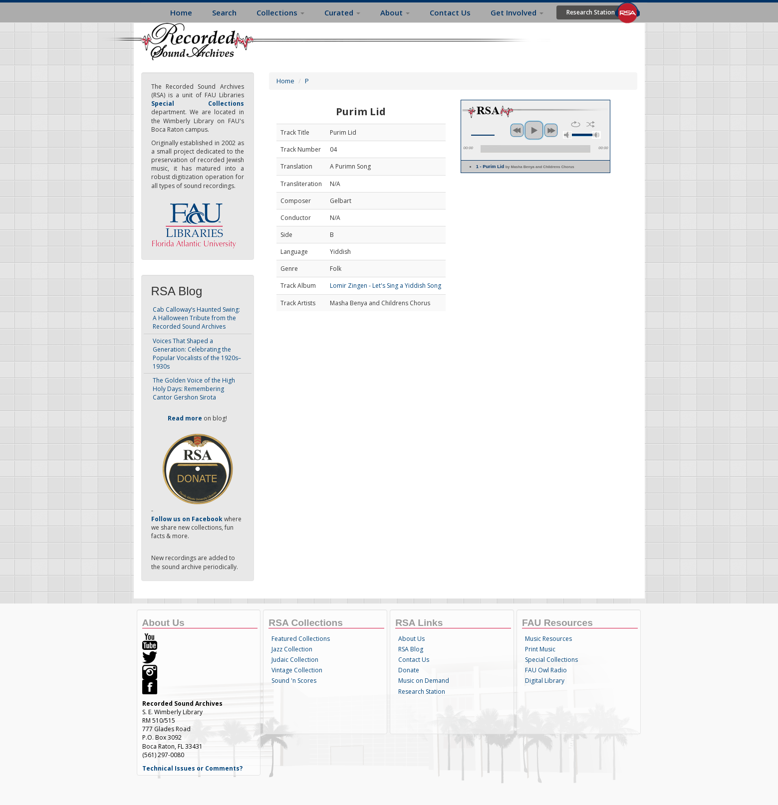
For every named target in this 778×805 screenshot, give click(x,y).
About (395, 12)
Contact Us (450, 12)
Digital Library (544, 680)
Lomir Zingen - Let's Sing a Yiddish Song (385, 285)
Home (181, 12)
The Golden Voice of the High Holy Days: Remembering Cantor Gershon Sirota (194, 389)
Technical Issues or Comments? (192, 768)
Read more (185, 418)
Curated (342, 12)
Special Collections (551, 659)
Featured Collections (300, 638)
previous (517, 130)
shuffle (590, 124)
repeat (575, 124)
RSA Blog (410, 649)
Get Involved (517, 12)
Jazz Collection (291, 649)
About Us (411, 638)
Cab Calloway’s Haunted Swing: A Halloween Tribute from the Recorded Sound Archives (196, 318)
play (534, 130)
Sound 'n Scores (293, 680)
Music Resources (548, 638)
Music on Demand (423, 680)
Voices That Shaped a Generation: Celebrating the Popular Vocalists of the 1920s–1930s (197, 354)
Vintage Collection (296, 670)
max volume (596, 135)
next (551, 130)
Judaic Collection (294, 659)
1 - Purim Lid (525, 166)
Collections (280, 12)
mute (567, 135)
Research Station (590, 12)
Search (224, 12)
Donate (408, 670)
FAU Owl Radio (546, 670)
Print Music (540, 649)
